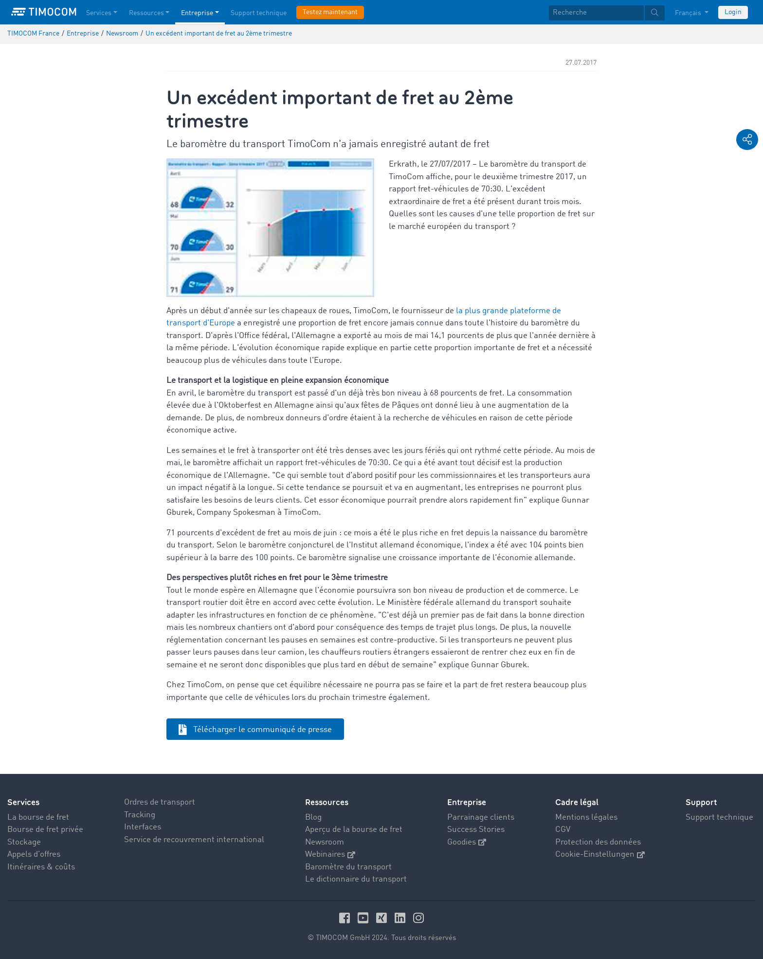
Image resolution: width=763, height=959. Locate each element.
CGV (562, 830)
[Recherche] (596, 13)
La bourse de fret (38, 817)
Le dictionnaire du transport (356, 879)
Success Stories (476, 830)
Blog (313, 817)
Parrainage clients (480, 817)
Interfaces (142, 827)
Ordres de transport (159, 802)
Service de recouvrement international (194, 840)
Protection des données (598, 842)
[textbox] (606, 13)
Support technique (719, 817)
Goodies (466, 842)
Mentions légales (586, 817)
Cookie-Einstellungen (600, 854)
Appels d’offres (33, 854)
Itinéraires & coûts (41, 867)
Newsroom (324, 842)
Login (733, 12)
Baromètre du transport (348, 867)
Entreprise (466, 802)
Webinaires (330, 854)
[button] (747, 139)
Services (23, 802)
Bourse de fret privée (45, 830)
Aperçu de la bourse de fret (353, 830)
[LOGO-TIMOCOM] (43, 12)
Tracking (139, 815)
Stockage (24, 842)
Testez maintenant (330, 12)
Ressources (326, 802)
